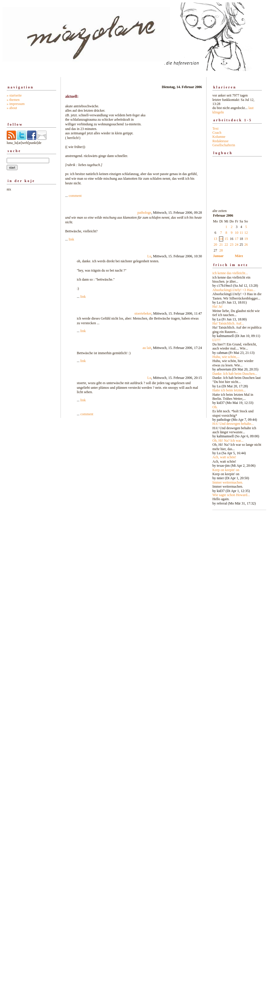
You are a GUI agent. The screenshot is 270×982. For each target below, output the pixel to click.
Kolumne (218, 137)
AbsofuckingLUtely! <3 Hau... (233, 290)
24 (236, 245)
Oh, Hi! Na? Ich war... (228, 441)
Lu (149, 256)
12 (246, 233)
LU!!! (216, 340)
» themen (13, 100)
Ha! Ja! (217, 306)
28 (221, 250)
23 (231, 245)
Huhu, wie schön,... (225, 357)
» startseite (14, 95)
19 (246, 239)
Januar (218, 256)
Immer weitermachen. (227, 482)
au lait (147, 348)
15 (226, 239)
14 (221, 239)
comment (75, 196)
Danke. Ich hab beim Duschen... (234, 374)
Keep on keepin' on (225, 470)
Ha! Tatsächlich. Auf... (228, 323)
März (239, 256)
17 (236, 239)
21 (221, 245)
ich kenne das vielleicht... (230, 273)
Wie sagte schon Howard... (231, 495)
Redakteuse (220, 141)
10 (236, 233)
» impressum (16, 104)
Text (215, 128)
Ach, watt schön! (224, 457)
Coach (216, 133)
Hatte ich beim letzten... (229, 390)
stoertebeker (142, 313)
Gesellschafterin (223, 145)
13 (215, 239)
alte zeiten (237, 355)
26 (246, 245)
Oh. (215, 407)
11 (241, 233)
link (71, 239)
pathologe (144, 213)
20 (215, 245)
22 (226, 245)
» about (12, 108)
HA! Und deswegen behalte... (233, 424)
